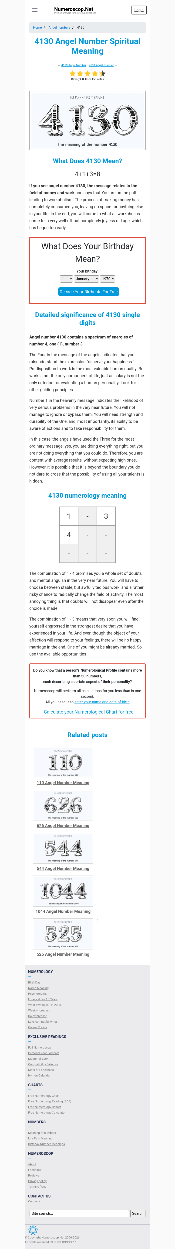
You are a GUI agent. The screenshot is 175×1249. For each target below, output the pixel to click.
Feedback (34, 1170)
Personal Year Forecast (43, 1053)
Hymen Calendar (39, 1075)
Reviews (33, 1175)
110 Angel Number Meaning (63, 782)
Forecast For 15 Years (42, 999)
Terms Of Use (37, 1186)
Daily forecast (37, 1016)
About (32, 1164)
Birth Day (34, 982)
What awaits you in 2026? (45, 1005)
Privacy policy (37, 1181)
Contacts (34, 1201)
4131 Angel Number (101, 65)
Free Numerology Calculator (47, 1112)
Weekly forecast (39, 1010)
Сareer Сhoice (37, 1027)
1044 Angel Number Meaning (63, 911)
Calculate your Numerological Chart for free (88, 712)
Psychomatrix (37, 993)
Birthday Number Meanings (46, 1144)
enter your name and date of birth (102, 702)
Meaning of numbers (42, 1133)
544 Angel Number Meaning (63, 868)
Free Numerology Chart (43, 1095)
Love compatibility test (43, 1021)
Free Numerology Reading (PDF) (49, 1101)
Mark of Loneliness (41, 1070)
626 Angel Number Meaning (63, 825)
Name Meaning (38, 988)
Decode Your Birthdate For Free (89, 291)
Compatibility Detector (43, 1064)
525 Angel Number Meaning (63, 954)
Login (139, 10)
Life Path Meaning (40, 1138)
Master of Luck (38, 1058)
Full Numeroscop (39, 1047)
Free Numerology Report (44, 1107)
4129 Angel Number (73, 65)
